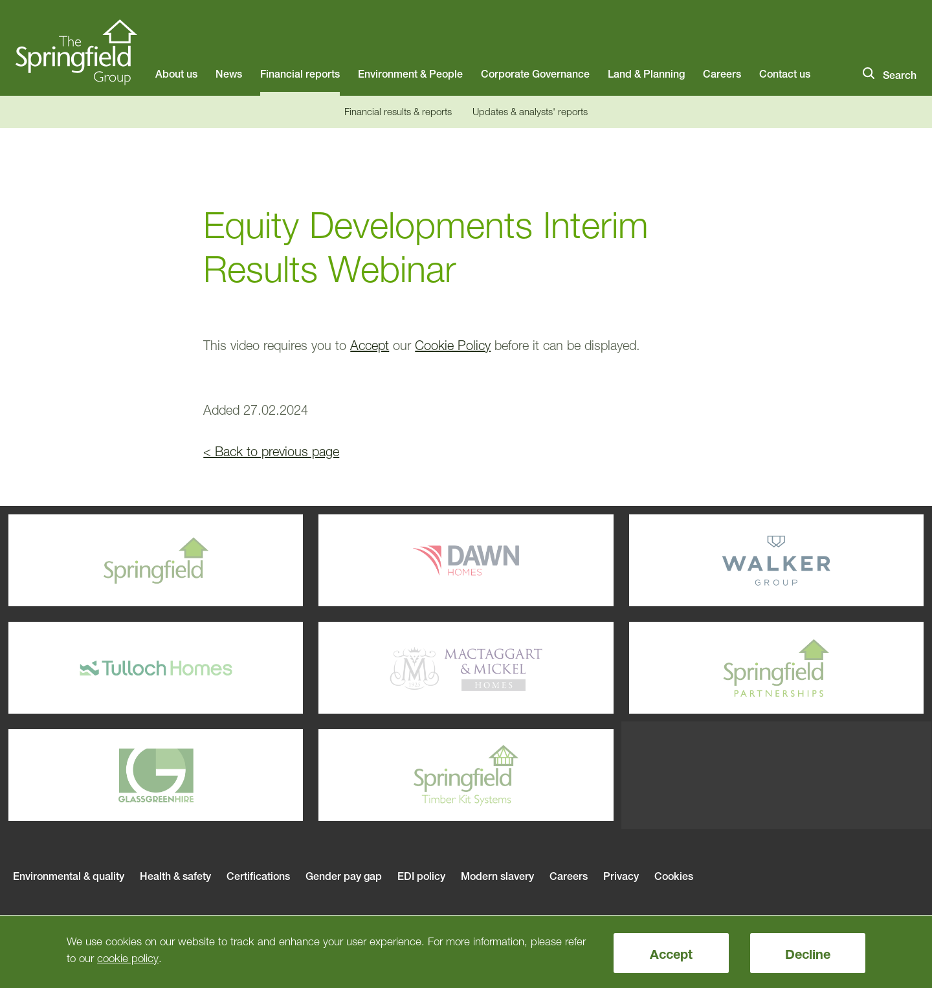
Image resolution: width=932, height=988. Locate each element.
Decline (807, 954)
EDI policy (421, 876)
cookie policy (128, 958)
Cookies (673, 876)
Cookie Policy (453, 345)
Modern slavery (497, 876)
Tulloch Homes (116, 667)
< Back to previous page (271, 451)
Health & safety (175, 876)
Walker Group (736, 560)
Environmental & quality (68, 876)
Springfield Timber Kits (426, 775)
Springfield (116, 560)
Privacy (621, 876)
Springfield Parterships (736, 667)
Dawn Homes (426, 560)
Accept (671, 954)
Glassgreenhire (116, 775)
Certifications (258, 876)
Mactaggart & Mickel (426, 667)
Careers (568, 876)
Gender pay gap (343, 876)
